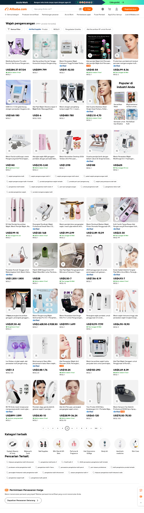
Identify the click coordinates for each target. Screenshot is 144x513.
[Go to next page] (101, 428)
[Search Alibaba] (55, 9)
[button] (80, 9)
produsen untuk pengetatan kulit (18, 467)
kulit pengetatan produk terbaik (122, 467)
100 (96, 428)
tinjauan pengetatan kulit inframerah (20, 462)
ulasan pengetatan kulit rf (78, 473)
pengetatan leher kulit (111, 187)
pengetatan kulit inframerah (53, 473)
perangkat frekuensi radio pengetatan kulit (22, 473)
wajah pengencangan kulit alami (67, 176)
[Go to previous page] (43, 428)
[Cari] (88, 9)
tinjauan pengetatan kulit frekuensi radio (108, 473)
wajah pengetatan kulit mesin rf (41, 187)
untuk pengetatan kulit (89, 187)
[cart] (110, 9)
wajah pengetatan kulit (15, 176)
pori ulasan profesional (97, 467)
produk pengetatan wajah (16, 192)
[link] (141, 490)
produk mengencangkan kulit (42, 192)
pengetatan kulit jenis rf (47, 462)
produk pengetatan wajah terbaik (50, 181)
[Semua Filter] (14, 29)
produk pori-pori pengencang (78, 181)
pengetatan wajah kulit (15, 478)
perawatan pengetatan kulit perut (71, 467)
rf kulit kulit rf (67, 462)
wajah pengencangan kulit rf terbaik (19, 181)
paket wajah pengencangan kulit (96, 176)
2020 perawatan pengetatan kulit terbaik (92, 462)
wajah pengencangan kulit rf (39, 176)
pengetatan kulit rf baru (44, 467)
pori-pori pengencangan (66, 187)
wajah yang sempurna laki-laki (105, 181)
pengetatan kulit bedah (15, 187)
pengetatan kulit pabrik (38, 478)
